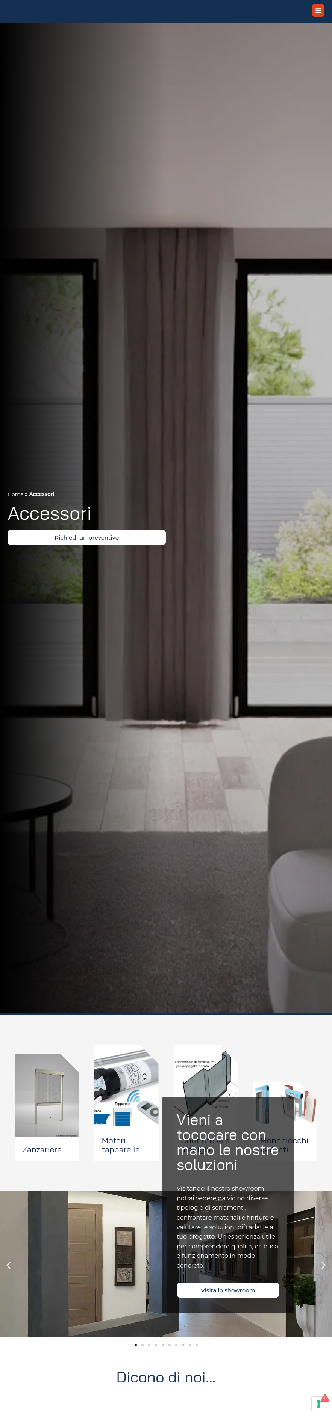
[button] (8, 1277)
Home (16, 506)
